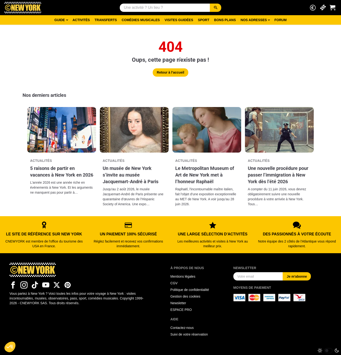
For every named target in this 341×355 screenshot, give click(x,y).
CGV (174, 283)
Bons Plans (225, 20)
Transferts (106, 20)
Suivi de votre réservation (189, 334)
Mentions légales (182, 276)
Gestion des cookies (185, 296)
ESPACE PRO (181, 310)
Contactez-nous (182, 328)
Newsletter (178, 303)
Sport (203, 20)
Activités (81, 20)
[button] (312, 8)
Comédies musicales (141, 20)
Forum (280, 20)
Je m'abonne (297, 276)
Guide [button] (59, 20)
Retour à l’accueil (170, 72)
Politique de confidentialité (189, 290)
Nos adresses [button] (254, 20)
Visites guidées (179, 20)
